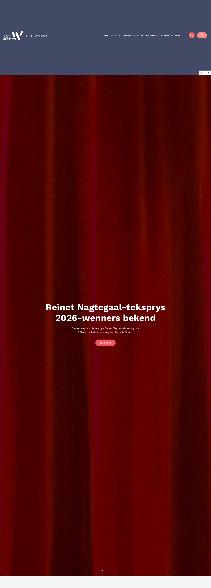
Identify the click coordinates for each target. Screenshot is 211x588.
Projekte (166, 35)
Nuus (179, 35)
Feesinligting (130, 35)
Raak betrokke (149, 35)
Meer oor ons (112, 35)
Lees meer (105, 343)
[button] (192, 35)
